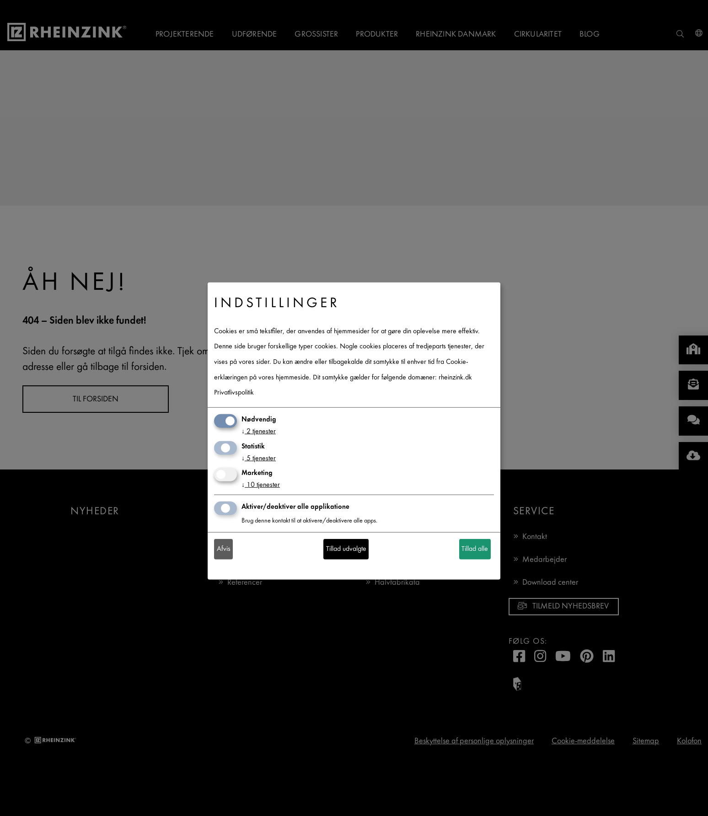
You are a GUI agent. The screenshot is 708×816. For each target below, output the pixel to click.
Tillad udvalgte (346, 549)
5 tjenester (258, 458)
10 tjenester (260, 485)
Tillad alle (474, 549)
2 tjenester (258, 432)
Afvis (224, 549)
